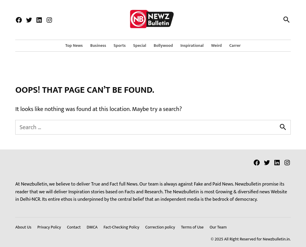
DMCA (92, 227)
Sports (120, 45)
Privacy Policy (49, 227)
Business (98, 45)
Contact (74, 227)
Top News (74, 45)
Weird (216, 45)
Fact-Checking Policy (121, 227)
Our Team (218, 227)
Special (139, 45)
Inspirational (192, 45)
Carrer (235, 45)
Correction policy (160, 227)
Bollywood (163, 45)
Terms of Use (192, 227)
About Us (23, 227)
